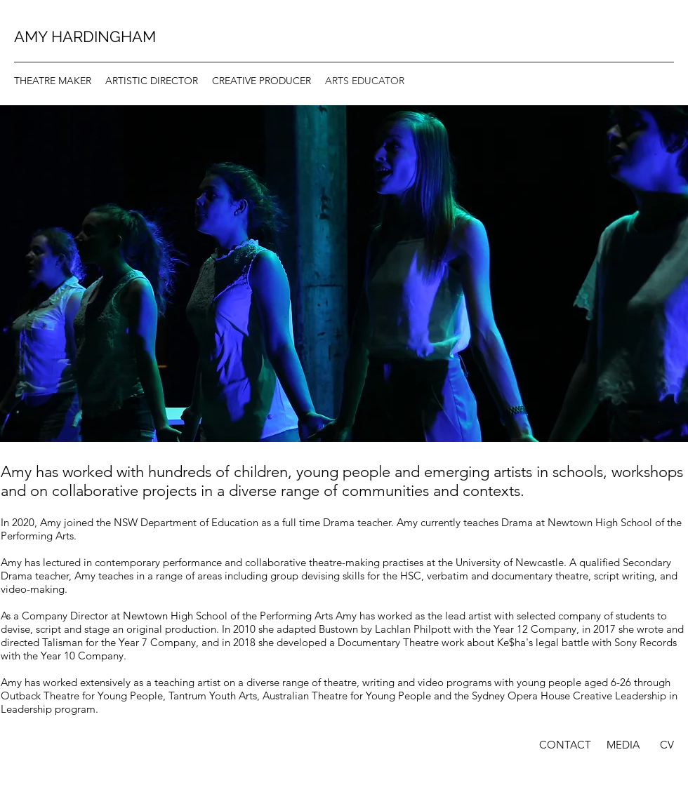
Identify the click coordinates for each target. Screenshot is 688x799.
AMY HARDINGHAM (85, 36)
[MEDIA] (622, 745)
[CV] (666, 745)
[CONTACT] (565, 745)
